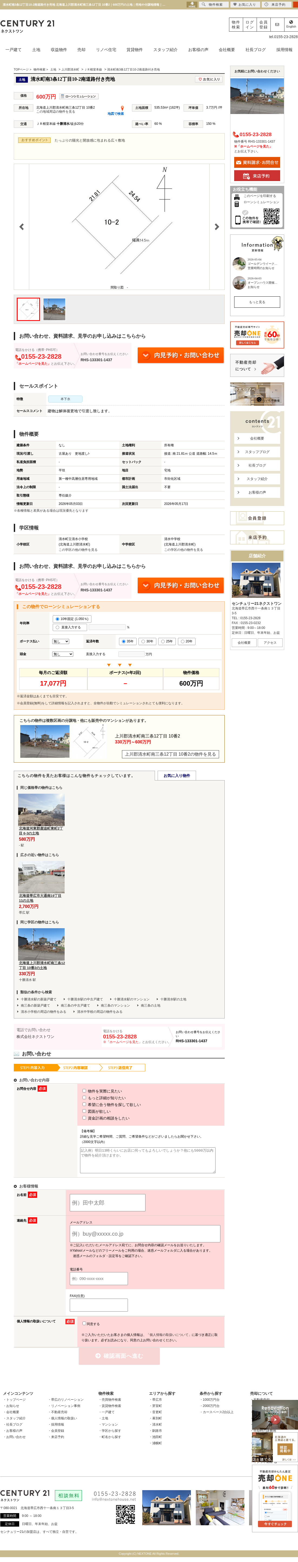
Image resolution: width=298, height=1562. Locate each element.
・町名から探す (109, 1442)
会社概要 (227, 49)
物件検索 (236, 24)
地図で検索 (116, 114)
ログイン (250, 24)
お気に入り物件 (177, 775)
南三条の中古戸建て (75, 1005)
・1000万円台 (210, 1404)
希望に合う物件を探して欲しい (101, 1104)
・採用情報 (56, 1429)
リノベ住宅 (106, 49)
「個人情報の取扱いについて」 (169, 1340)
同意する (91, 1329)
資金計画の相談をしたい (96, 1118)
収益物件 (59, 49)
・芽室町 (155, 1411)
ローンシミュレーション (261, 202)
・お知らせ (11, 1411)
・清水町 (155, 1429)
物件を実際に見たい (92, 1091)
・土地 (103, 1423)
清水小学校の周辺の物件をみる (43, 1012)
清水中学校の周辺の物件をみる (99, 1012)
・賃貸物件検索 (109, 1411)
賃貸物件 (135, 49)
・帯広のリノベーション (66, 1404)
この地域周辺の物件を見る (55, 111)
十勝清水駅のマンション (132, 999)
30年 (147, 641)
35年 (128, 641)
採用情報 (284, 49)
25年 (167, 641)
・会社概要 (11, 1417)
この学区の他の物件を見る (78, 550)
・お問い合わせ (14, 1442)
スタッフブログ (257, 452)
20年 (187, 641)
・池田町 (155, 1442)
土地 (36, 49)
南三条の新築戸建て (35, 1005)
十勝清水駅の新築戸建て (39, 999)
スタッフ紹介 (165, 49)
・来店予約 (56, 1442)
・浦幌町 (155, 1448)
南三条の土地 (150, 1005)
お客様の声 (198, 49)
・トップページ (14, 1404)
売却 (81, 49)
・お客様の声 (12, 1435)
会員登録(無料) (31, 703)
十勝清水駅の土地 (173, 999)
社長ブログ (256, 49)
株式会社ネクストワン (35, 1036)
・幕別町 (155, 1423)
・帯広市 (155, 1404)
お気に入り (244, 4)
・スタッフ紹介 (14, 1423)
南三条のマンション (115, 1005)
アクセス (270, 643)
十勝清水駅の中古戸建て (85, 999)
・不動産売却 (57, 1417)
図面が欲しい (86, 1111)
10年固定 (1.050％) (72, 619)
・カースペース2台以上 (217, 1417)
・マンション (108, 1429)
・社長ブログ (12, 1429)
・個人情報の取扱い (62, 1423)
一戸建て (13, 49)
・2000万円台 (210, 1411)
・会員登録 (56, 1435)
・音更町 (155, 1417)
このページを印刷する (260, 196)
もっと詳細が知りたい (94, 1098)
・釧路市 (155, 1435)
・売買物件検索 (109, 1404)
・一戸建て (106, 1417)
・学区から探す (109, 1435)
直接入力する (70, 627)
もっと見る (257, 302)
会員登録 (263, 24)
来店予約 (275, 4)
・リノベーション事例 (64, 1411)
